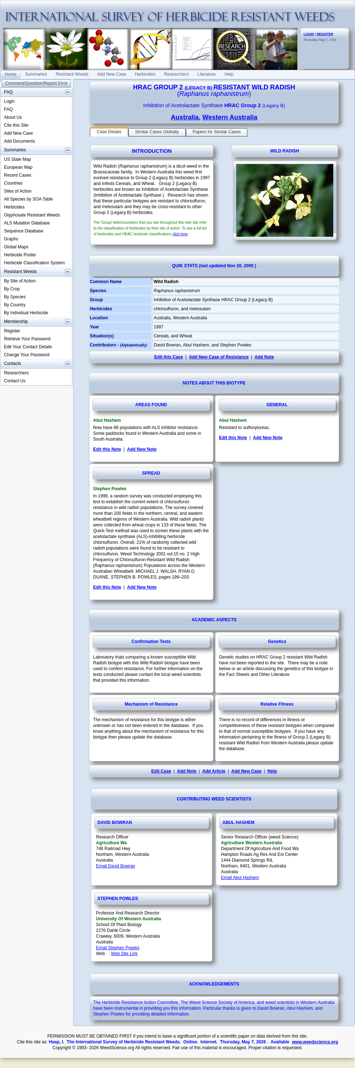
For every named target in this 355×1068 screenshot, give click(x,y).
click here (180, 234)
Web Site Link (124, 953)
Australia (185, 117)
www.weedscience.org (315, 1041)
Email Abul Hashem (240, 877)
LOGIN (309, 34)
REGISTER (325, 34)
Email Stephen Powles (117, 947)
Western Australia (229, 117)
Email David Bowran (115, 866)
